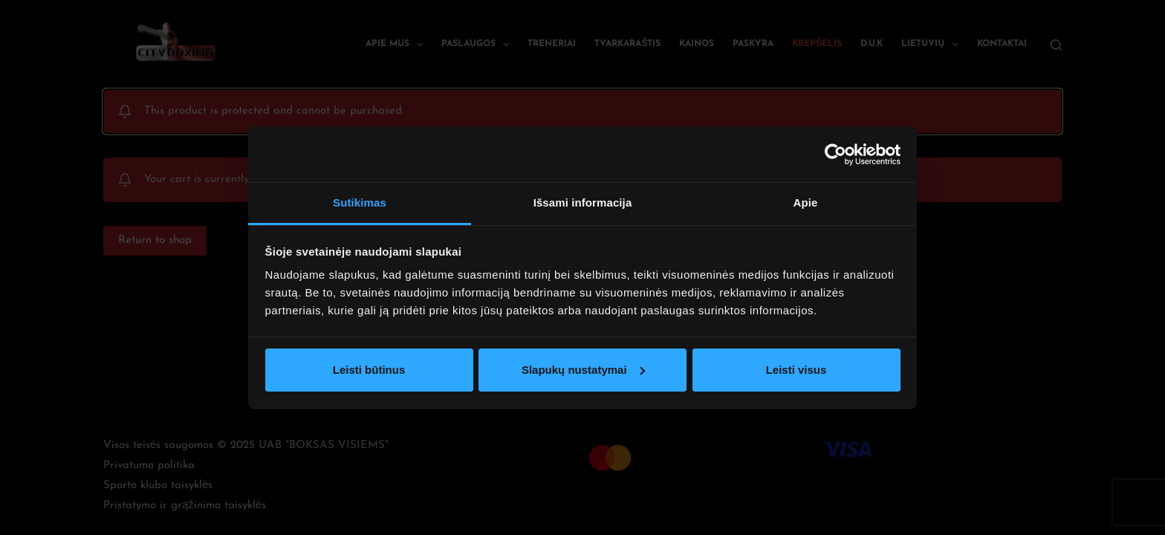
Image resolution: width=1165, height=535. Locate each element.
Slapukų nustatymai (583, 369)
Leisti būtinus (369, 369)
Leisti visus (796, 369)
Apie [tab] (806, 202)
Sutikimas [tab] (359, 202)
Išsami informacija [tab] (582, 202)
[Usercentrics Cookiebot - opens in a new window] (835, 154)
